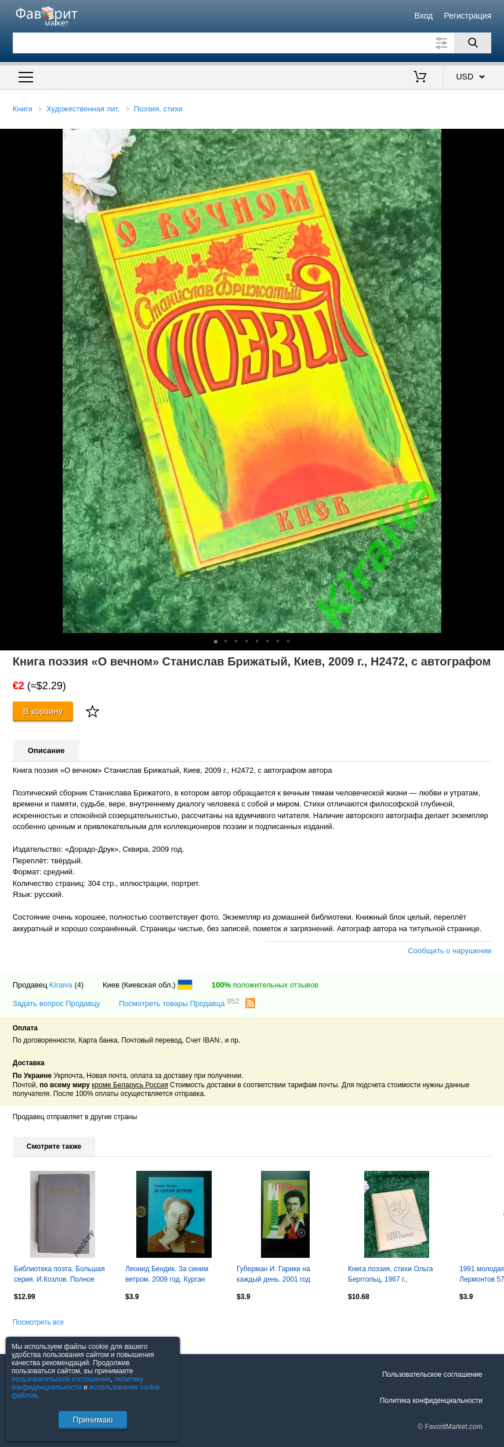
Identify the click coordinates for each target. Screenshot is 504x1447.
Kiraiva (60, 985)
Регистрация (467, 15)
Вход (424, 15)
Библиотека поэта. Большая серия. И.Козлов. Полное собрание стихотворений (59, 1275)
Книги (22, 108)
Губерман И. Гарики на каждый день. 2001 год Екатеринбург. (273, 1275)
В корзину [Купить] (43, 711)
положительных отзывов (265, 985)
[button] (493, 139)
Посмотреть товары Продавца (179, 1003)
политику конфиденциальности (78, 1383)
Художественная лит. (83, 108)
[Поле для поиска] (252, 42)
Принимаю (92, 1419)
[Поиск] (472, 42)
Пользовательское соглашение (432, 1374)
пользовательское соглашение (61, 1379)
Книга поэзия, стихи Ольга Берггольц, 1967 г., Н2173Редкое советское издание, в (390, 1275)
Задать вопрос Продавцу (56, 1003)
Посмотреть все (38, 1322)
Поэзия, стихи (158, 108)
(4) (79, 985)
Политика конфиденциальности (431, 1401)
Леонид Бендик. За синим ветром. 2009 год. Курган (166, 1274)
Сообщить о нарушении (449, 950)
